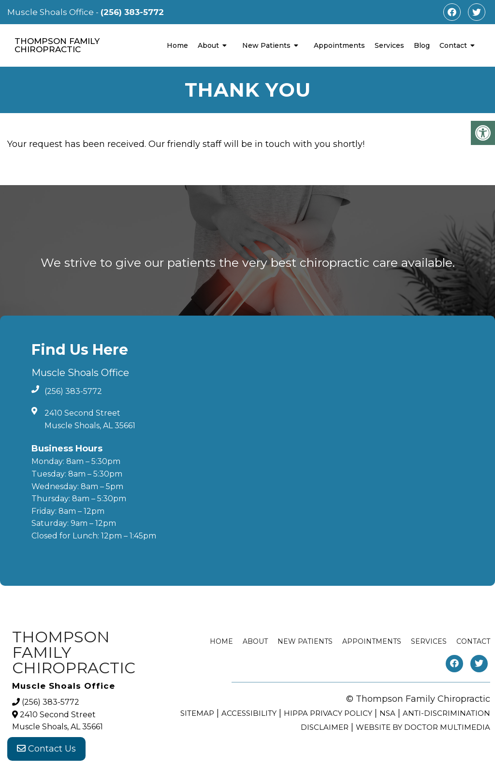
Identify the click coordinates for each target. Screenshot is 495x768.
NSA (387, 713)
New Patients (266, 45)
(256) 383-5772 (132, 12)
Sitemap (197, 713)
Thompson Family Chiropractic (57, 45)
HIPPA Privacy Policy (328, 713)
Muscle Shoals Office (51, 12)
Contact (453, 45)
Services (389, 45)
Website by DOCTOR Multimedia (423, 727)
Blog (422, 45)
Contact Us (46, 748)
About (208, 45)
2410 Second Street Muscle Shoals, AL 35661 (89, 419)
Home (177, 45)
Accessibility (249, 713)
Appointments (339, 45)
